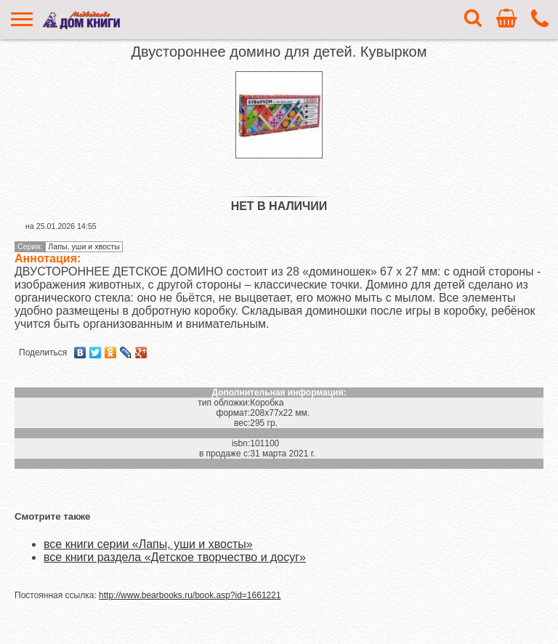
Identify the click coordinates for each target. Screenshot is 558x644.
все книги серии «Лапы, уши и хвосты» (148, 544)
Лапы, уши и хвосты (84, 246)
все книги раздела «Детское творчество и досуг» (175, 557)
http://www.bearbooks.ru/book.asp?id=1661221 (190, 595)
